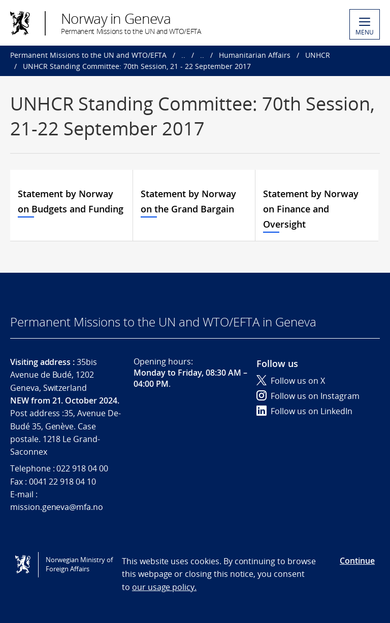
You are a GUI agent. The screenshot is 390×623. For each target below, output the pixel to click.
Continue (357, 560)
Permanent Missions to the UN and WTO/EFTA (88, 55)
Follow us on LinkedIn (304, 411)
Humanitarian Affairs (254, 55)
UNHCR (317, 55)
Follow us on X (290, 380)
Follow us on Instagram (308, 395)
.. (183, 55)
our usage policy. (164, 587)
